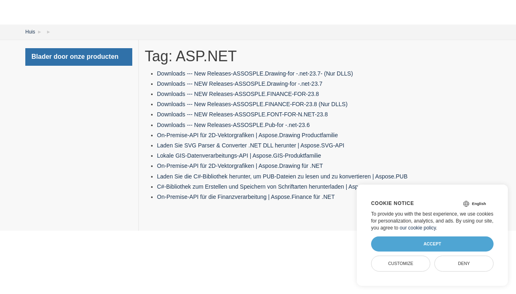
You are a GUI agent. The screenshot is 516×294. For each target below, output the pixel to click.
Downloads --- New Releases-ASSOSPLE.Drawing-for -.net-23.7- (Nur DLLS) (255, 73)
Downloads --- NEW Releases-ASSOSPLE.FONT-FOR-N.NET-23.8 (242, 114)
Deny (464, 263)
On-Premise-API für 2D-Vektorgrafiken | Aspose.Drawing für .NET (240, 166)
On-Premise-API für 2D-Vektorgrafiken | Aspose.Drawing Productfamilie (247, 135)
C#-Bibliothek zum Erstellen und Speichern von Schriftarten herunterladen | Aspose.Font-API (274, 186)
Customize (401, 263)
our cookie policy (418, 228)
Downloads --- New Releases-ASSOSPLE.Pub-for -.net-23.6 (233, 125)
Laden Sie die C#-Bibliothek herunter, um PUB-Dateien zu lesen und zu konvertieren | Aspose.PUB (282, 176)
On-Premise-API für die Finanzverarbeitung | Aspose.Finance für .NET (246, 197)
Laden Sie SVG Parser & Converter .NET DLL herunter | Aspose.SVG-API (251, 145)
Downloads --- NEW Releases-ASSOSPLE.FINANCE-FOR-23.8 (238, 94)
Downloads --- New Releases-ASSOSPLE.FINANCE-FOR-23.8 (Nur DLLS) (252, 104)
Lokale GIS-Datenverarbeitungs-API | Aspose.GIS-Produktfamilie (239, 155)
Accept (432, 243)
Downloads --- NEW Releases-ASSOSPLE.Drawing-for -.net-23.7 (239, 83)
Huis (30, 32)
